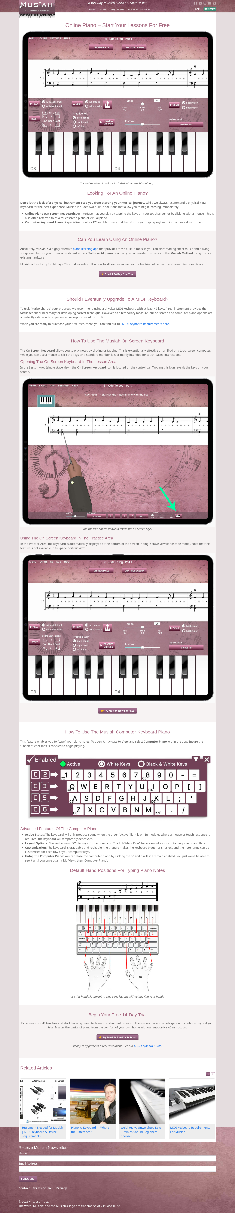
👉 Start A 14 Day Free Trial (117, 274)
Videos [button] (120, 9)
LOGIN (197, 9)
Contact (24, 1188)
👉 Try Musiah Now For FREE (117, 710)
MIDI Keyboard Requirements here (145, 324)
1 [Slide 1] (208, 1074)
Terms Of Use (42, 1188)
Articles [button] (132, 9)
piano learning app (85, 249)
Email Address (28, 1163)
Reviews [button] (144, 9)
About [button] (92, 9)
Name (23, 1153)
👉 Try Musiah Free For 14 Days (117, 1037)
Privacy (61, 1188)
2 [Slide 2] (212, 1074)
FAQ (113, 9)
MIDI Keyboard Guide (147, 1046)
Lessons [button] (103, 9)
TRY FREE (210, 9)
